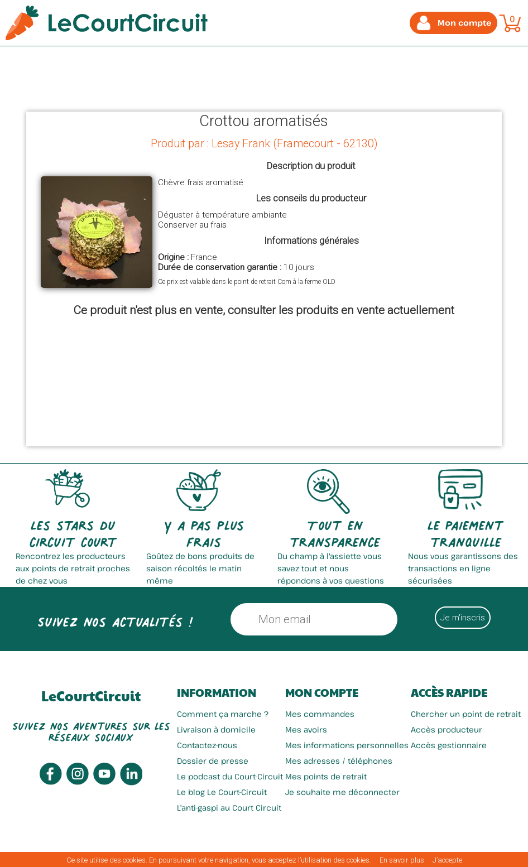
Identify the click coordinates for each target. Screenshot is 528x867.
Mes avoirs (306, 729)
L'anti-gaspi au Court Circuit (229, 807)
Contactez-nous (207, 745)
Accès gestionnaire (449, 745)
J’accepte (447, 860)
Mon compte (321, 692)
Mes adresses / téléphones (338, 760)
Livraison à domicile (216, 729)
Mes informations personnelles (347, 745)
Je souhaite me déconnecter (342, 792)
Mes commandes (319, 714)
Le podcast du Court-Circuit (230, 776)
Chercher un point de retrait (466, 714)
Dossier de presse (212, 760)
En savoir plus (402, 860)
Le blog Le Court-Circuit (222, 792)
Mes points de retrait (326, 776)
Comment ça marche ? (222, 714)
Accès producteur (446, 729)
